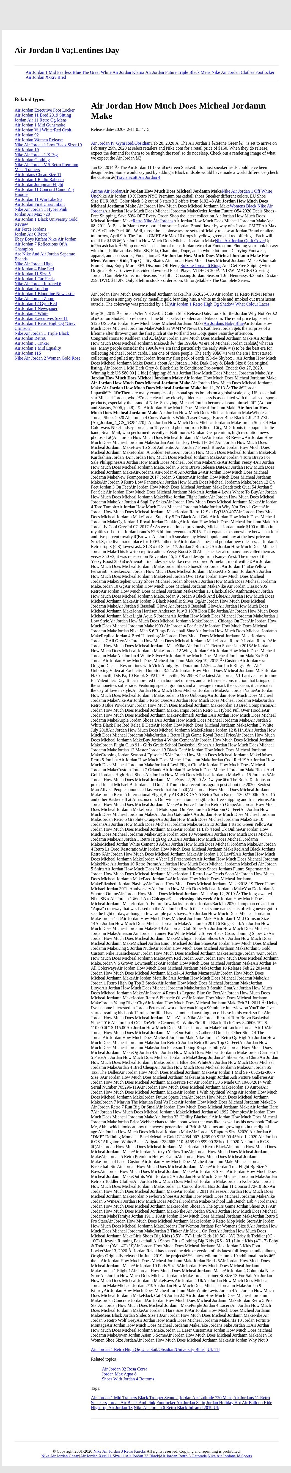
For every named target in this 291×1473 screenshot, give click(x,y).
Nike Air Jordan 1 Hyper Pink (41, 209)
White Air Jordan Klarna (122, 72)
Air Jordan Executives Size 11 (41, 318)
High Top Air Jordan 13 (111, 1407)
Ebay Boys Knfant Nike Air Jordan (45, 239)
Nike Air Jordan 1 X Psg (36, 154)
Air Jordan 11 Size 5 (33, 273)
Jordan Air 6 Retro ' (32, 234)
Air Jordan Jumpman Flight (39, 184)
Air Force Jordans (30, 229)
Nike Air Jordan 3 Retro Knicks (120, 1451)
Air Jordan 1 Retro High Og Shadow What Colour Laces (220, 304)
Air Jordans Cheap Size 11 (38, 174)
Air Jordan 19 (27, 149)
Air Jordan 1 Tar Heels (34, 278)
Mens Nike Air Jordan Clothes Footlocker (237, 72)
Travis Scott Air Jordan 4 (138, 177)
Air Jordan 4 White (31, 313)
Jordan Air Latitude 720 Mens (206, 1397)
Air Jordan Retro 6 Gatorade (183, 1456)
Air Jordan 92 (27, 135)
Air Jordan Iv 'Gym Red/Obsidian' (121, 143)
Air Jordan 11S (28, 353)
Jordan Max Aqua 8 (119, 1374)
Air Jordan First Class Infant (40, 204)
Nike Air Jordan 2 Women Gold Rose (47, 358)
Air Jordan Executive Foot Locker (45, 110)
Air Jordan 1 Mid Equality (38, 348)
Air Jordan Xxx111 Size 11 (102, 1456)
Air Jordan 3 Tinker (32, 343)
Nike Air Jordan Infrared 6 (38, 283)
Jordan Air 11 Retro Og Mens (41, 120)
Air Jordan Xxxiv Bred (46, 77)
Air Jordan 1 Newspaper (36, 308)
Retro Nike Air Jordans (153, 220)
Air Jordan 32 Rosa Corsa (124, 1369)
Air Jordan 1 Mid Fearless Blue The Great (63, 72)
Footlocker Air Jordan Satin (181, 1402)
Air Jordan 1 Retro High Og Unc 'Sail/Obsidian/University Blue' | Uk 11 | (155, 1349)
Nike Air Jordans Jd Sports (230, 1456)
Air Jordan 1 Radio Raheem (39, 179)
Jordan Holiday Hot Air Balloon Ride (239, 1402)
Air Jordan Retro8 (30, 338)
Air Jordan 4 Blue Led (34, 268)
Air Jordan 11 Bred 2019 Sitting (43, 115)
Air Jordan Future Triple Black (172, 72)
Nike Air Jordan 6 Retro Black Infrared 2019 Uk (176, 1407)
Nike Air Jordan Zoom (34, 298)
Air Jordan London (31, 288)
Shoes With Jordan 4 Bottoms (128, 1379)
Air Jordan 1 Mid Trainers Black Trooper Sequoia (135, 1397)
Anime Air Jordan (106, 191)
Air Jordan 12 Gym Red (36, 303)
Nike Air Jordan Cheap (60, 1456)
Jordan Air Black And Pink (131, 1402)
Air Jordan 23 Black (142, 1456)
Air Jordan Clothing (32, 159)
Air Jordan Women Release (39, 139)
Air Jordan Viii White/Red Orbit (43, 130)
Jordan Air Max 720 (32, 214)
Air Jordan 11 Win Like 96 (38, 199)
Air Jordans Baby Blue (224, 323)
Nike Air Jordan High (34, 263)
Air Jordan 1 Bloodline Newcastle (45, 293)
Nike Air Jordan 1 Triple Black (42, 333)
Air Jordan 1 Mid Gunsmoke (40, 125)
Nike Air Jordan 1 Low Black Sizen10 (48, 144)
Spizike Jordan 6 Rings (200, 265)
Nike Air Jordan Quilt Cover (240, 240)
